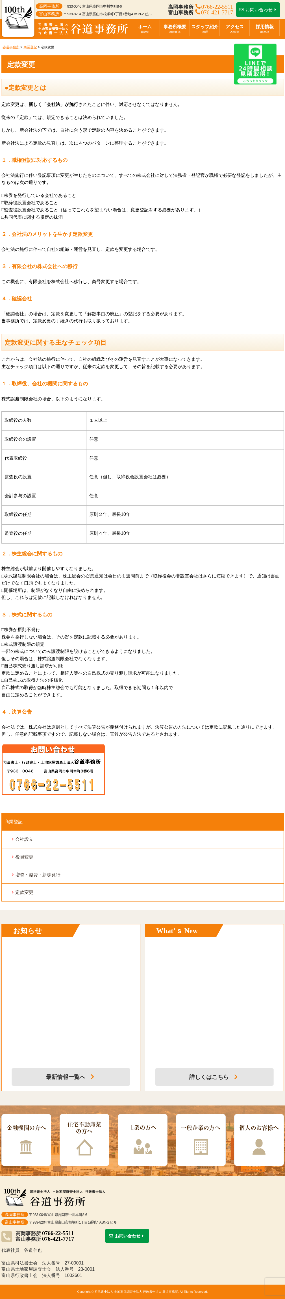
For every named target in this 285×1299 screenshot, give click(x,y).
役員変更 (24, 857)
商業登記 (14, 821)
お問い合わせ (258, 9)
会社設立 (24, 839)
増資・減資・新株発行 (37, 874)
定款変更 (24, 892)
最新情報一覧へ (71, 1077)
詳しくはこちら (214, 1077)
